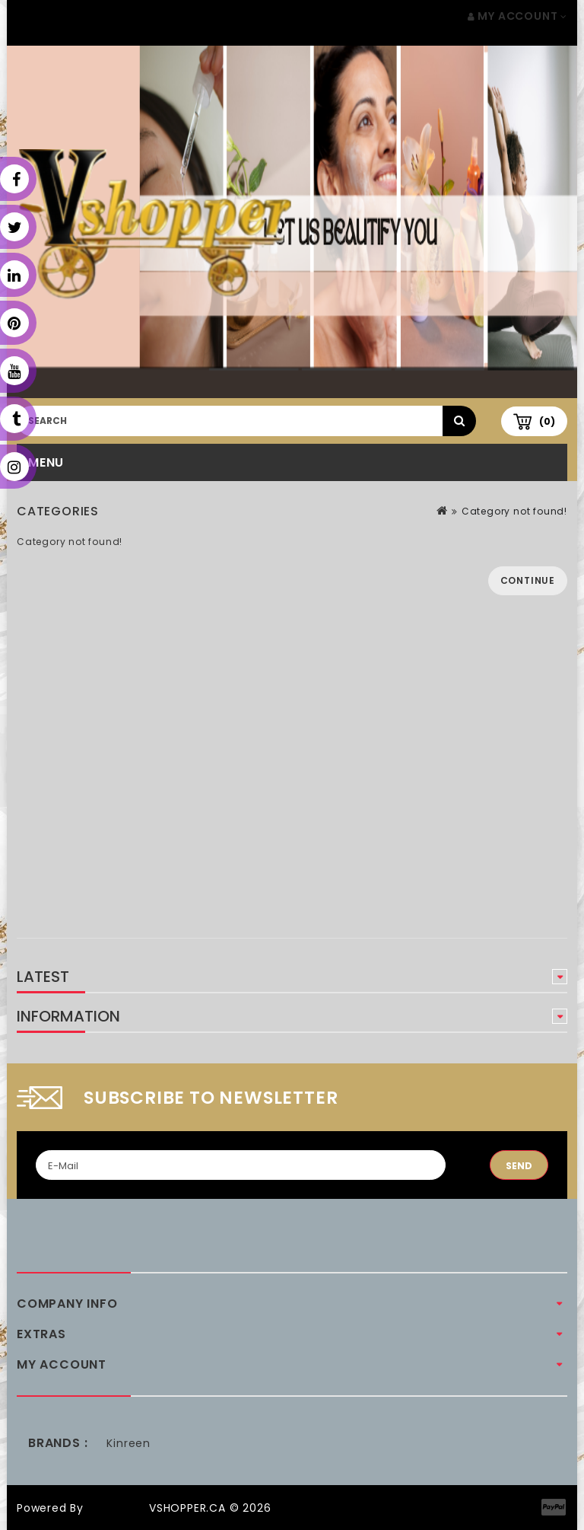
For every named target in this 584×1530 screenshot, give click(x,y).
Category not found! (514, 511)
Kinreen (128, 1443)
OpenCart (116, 1508)
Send (519, 1165)
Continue (527, 580)
